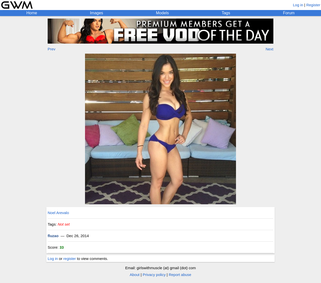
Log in (298, 5)
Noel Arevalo (58, 213)
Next (269, 49)
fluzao (53, 236)
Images (96, 13)
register (69, 258)
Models (162, 13)
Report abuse (180, 274)
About (134, 274)
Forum (288, 13)
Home (31, 13)
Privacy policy (154, 274)
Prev (51, 49)
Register (313, 5)
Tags (226, 13)
